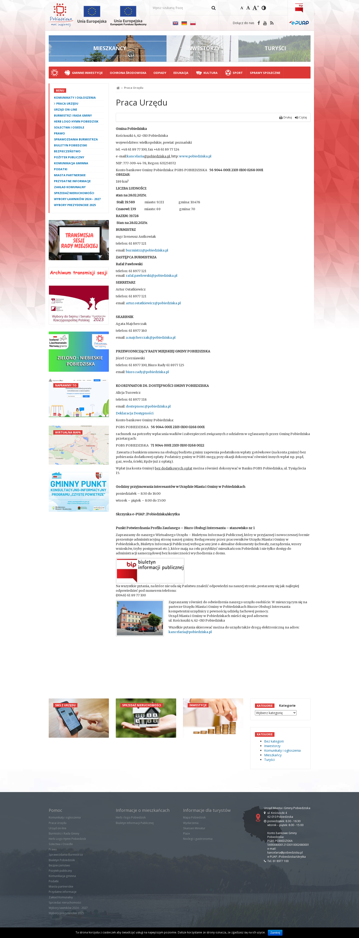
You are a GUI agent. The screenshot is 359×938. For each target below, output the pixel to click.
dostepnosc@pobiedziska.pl (148, 406)
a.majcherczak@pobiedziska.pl (150, 337)
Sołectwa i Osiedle (69, 127)
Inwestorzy (272, 746)
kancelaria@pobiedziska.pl (190, 632)
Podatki (60, 169)
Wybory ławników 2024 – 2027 (77, 199)
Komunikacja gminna (71, 163)
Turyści (269, 759)
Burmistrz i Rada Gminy (73, 115)
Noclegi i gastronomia (197, 839)
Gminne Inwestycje (87, 73)
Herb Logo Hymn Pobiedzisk (76, 121)
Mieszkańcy (273, 755)
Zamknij (275, 932)
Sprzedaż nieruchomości (74, 193)
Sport (238, 73)
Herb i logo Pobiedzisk (131, 817)
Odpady (159, 73)
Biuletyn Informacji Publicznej (135, 823)
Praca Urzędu (67, 104)
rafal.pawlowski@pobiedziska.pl (151, 276)
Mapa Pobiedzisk (194, 817)
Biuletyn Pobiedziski (70, 145)
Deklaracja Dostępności (134, 413)
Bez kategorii (274, 741)
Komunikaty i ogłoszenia (75, 98)
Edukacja (180, 73)
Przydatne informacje (72, 181)
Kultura (211, 73)
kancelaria (135, 156)
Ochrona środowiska (128, 73)
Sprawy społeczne (265, 73)
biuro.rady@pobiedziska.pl (147, 372)
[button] (213, 7)
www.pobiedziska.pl (195, 156)
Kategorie (287, 705)
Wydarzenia (190, 823)
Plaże (186, 833)
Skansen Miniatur (194, 828)
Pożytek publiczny (69, 157)
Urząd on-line (65, 110)
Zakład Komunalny (70, 187)
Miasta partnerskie (70, 175)
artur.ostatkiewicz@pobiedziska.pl (153, 303)
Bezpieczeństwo (67, 151)
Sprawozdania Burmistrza (76, 139)
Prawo (59, 133)
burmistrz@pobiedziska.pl (147, 250)
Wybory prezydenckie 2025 (75, 205)
